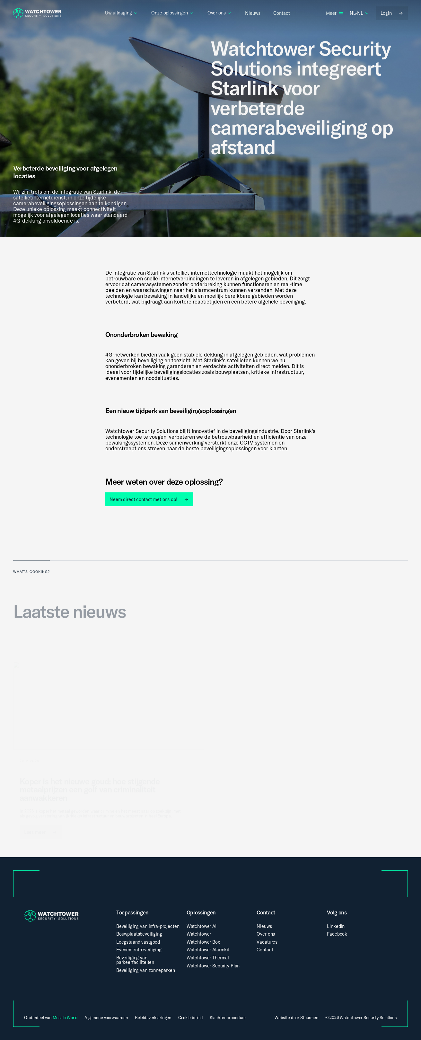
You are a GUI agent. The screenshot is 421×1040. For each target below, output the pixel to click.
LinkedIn (336, 926)
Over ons (266, 934)
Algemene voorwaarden (106, 1017)
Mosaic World (65, 1017)
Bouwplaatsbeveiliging (139, 934)
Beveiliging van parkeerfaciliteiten (135, 960)
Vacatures (267, 942)
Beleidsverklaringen (153, 1017)
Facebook (337, 934)
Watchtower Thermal (208, 958)
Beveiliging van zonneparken (145, 970)
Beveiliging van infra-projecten (148, 926)
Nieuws (264, 926)
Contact (265, 950)
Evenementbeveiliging (139, 950)
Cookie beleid (190, 1017)
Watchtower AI (201, 926)
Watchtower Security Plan (213, 966)
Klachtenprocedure (228, 1017)
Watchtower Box (203, 942)
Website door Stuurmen (297, 1017)
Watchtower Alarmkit (208, 950)
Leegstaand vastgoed (138, 942)
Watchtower (199, 934)
